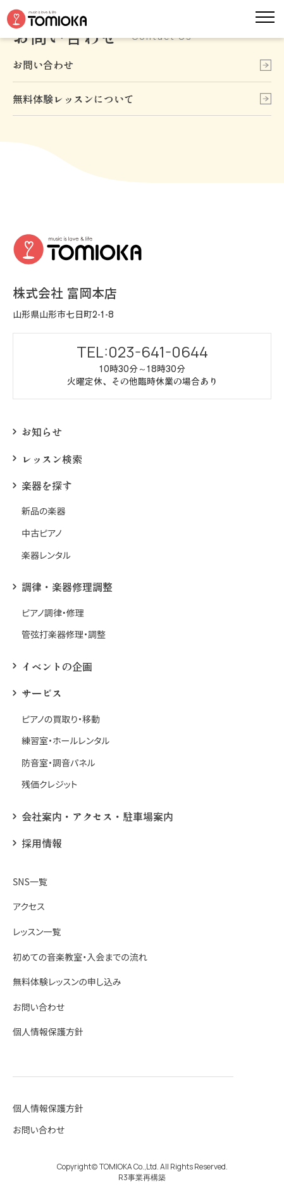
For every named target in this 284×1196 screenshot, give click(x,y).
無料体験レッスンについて (73, 98)
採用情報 (42, 843)
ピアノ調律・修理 (53, 613)
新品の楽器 (44, 511)
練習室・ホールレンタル (66, 741)
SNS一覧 (30, 882)
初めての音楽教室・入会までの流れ (80, 957)
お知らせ (42, 432)
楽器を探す (47, 485)
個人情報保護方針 (48, 1032)
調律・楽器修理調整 (67, 587)
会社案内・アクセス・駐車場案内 (97, 816)
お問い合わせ (43, 64)
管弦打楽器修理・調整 (64, 634)
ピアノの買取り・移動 (61, 719)
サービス (42, 693)
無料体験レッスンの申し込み (67, 982)
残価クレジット (49, 784)
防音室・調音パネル (59, 763)
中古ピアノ (42, 533)
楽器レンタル (46, 555)
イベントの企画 (57, 666)
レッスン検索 (52, 459)
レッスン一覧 (37, 932)
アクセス (29, 906)
